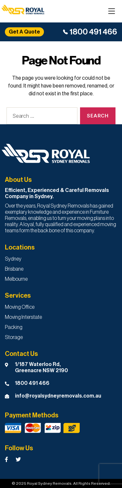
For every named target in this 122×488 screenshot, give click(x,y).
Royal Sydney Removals (49, 483)
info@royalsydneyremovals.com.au (58, 396)
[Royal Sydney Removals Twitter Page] (18, 460)
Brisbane (14, 269)
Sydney (13, 259)
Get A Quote (24, 31)
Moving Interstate (23, 317)
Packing (13, 327)
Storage (14, 337)
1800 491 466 (93, 32)
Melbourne (16, 279)
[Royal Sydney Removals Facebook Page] (6, 460)
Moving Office (19, 307)
